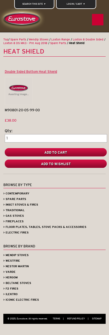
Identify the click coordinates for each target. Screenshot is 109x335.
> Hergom (10, 277)
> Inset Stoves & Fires (20, 204)
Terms (59, 318)
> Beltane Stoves (17, 283)
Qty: (9, 131)
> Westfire (11, 260)
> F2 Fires (10, 288)
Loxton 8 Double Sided (88, 39)
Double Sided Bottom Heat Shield (31, 71)
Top (5, 39)
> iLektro (10, 294)
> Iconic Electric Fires (21, 299)
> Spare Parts (14, 199)
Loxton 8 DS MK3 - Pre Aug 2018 (25, 43)
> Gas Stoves (13, 215)
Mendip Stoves (39, 39)
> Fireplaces (13, 221)
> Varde (9, 271)
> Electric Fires (16, 232)
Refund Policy (79, 318)
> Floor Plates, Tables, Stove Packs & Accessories (44, 226)
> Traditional (14, 210)
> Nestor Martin (16, 266)
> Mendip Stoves (16, 255)
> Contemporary (16, 193)
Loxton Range (60, 39)
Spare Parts (18, 39)
